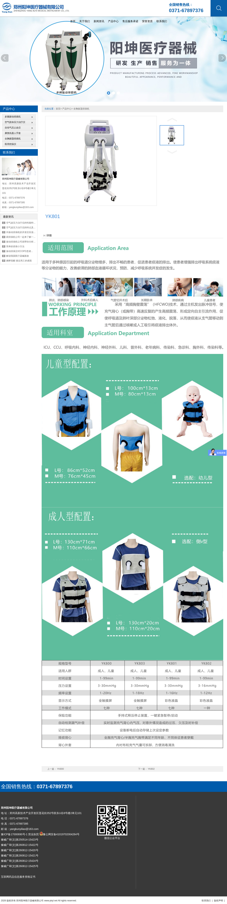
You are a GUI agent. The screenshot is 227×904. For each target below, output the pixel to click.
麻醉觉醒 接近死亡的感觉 (19, 260)
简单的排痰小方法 (15, 246)
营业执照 (33, 834)
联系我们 (161, 21)
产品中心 (113, 21)
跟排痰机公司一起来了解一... (20, 237)
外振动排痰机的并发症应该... (20, 232)
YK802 (151, 769)
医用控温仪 (10, 144)
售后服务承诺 (130, 21)
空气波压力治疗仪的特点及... (20, 227)
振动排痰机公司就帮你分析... (20, 241)
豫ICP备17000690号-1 (14, 834)
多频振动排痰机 (13, 116)
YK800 (60, 769)
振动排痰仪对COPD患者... (19, 251)
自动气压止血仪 (13, 127)
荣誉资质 (147, 21)
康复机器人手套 (13, 133)
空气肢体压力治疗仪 (15, 122)
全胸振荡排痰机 (13, 138)
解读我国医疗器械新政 (17, 256)
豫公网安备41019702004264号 (61, 834)
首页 (72, 21)
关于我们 (84, 21)
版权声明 (218, 900)
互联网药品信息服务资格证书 (18, 876)
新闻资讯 (99, 21)
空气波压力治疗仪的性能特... (20, 222)
